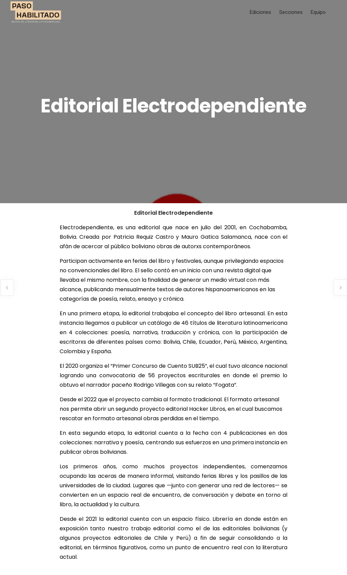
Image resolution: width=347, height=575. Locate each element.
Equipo (318, 12)
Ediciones (260, 12)
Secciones (291, 12)
